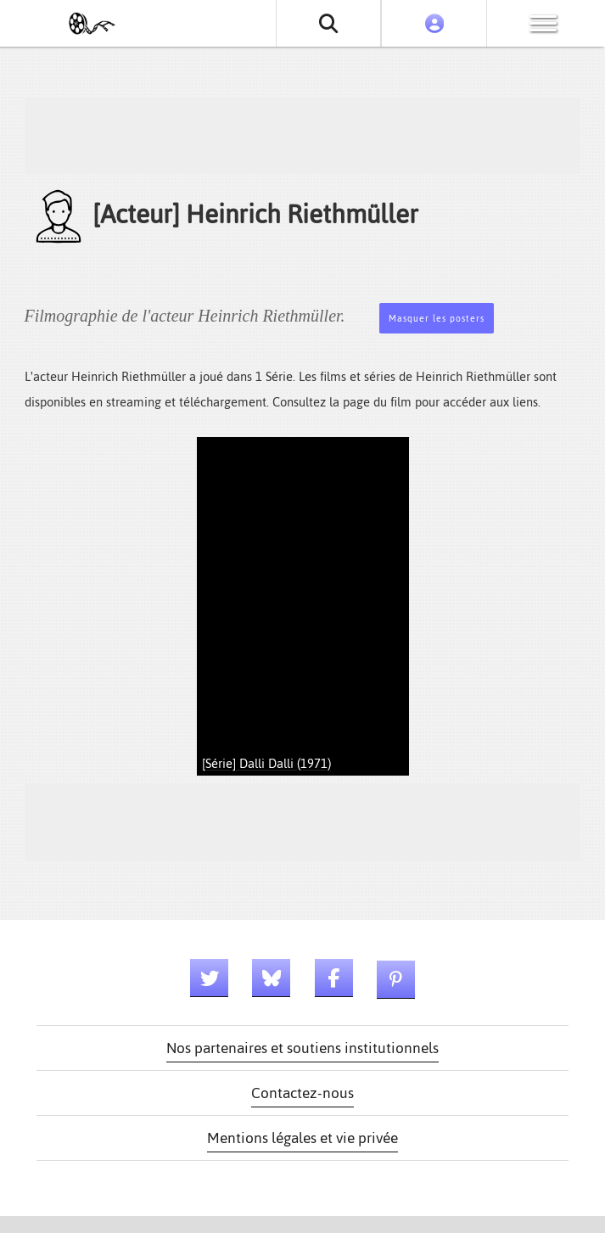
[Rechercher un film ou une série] (329, 23)
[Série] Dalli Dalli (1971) (266, 763)
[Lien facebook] (334, 978)
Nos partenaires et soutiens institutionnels (302, 1048)
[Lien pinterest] (396, 980)
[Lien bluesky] (271, 978)
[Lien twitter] (209, 978)
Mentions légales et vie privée (302, 1138)
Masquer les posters (437, 319)
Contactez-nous (302, 1093)
